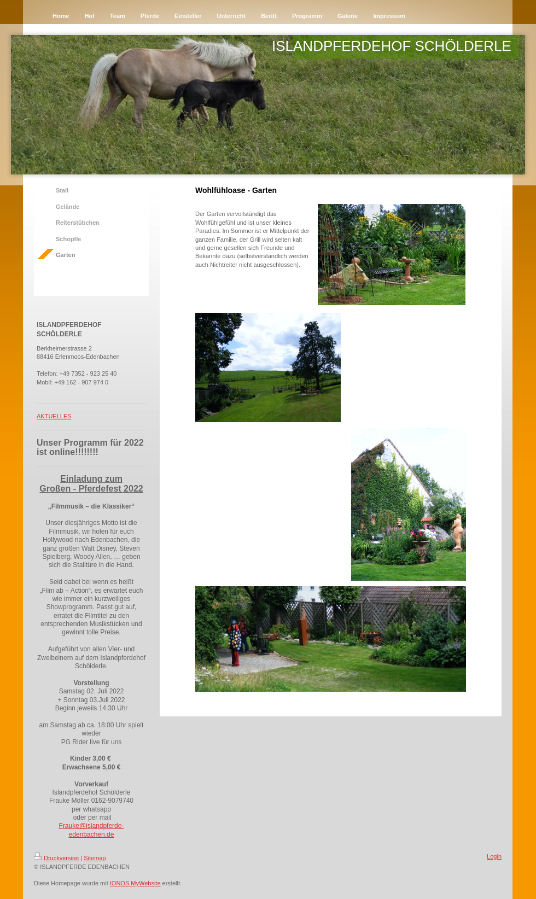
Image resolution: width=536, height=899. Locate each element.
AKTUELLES (54, 416)
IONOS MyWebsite (135, 883)
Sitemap (95, 858)
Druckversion (56, 858)
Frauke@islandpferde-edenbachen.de (91, 830)
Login (494, 856)
